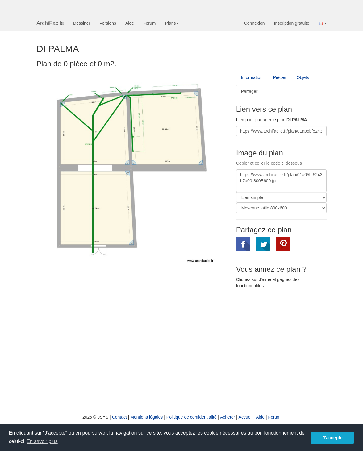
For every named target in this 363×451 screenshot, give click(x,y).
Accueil (245, 417)
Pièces (279, 77)
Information (252, 77)
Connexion (254, 23)
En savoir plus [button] (42, 441)
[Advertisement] (288, 356)
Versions (107, 23)
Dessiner (81, 23)
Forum (149, 23)
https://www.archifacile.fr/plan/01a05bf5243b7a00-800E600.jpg (281, 180)
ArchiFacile (50, 23)
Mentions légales (146, 417)
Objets (303, 77)
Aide (129, 23)
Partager (249, 91)
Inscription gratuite (291, 23)
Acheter (227, 417)
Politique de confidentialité (191, 417)
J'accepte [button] (333, 437)
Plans (172, 23)
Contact (119, 417)
